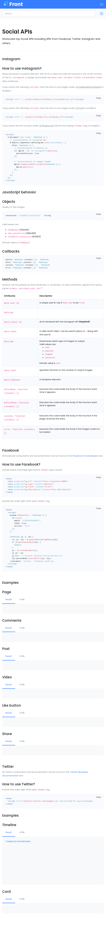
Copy (98, 98)
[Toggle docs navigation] (100, 13)
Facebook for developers (85, 455)
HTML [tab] (22, 599)
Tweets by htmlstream (18, 841)
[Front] (12, 4)
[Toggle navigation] (101, 4)
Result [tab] (9, 599)
